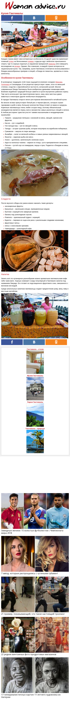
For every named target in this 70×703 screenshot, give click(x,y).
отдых (11, 61)
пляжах (31, 61)
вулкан (17, 66)
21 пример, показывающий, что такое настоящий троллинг (33, 613)
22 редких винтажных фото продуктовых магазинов (28, 654)
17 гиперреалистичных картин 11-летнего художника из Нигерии (30, 695)
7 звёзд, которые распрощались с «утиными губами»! (29, 573)
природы (51, 64)
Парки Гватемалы (35, 402)
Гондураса (5, 84)
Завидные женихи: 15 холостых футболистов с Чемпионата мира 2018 (32, 531)
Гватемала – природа (35, 428)
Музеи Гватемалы (35, 376)
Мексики (59, 82)
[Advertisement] (35, 472)
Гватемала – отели (35, 349)
